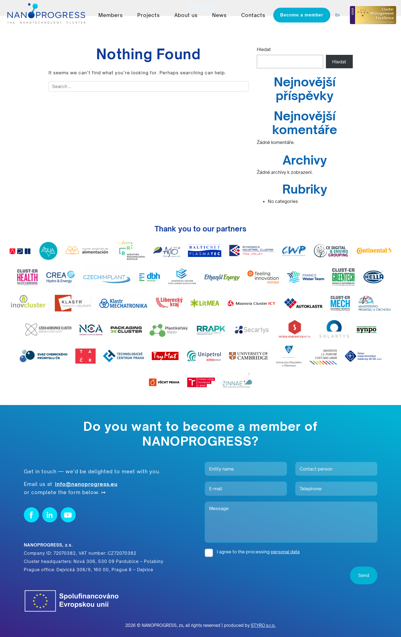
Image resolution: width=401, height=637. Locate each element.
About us (186, 15)
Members (110, 15)
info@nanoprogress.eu (86, 484)
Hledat (264, 49)
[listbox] (339, 15)
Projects (148, 15)
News (219, 15)
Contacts (253, 15)
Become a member (301, 15)
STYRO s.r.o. (263, 625)
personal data (285, 551)
